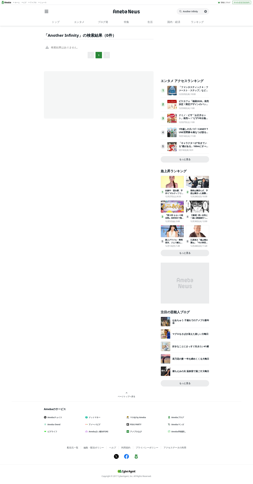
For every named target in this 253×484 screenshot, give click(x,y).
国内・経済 (173, 22)
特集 (126, 22)
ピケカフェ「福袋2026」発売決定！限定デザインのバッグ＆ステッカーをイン (194, 104)
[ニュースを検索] (193, 11)
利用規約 (125, 447)
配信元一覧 (72, 447)
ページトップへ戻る (126, 395)
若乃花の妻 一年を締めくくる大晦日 (190, 358)
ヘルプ (112, 447)
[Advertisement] (73, 94)
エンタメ (79, 22)
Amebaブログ (177, 417)
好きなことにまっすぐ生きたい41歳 (190, 346)
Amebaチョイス (54, 417)
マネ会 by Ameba (137, 417)
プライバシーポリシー (147, 447)
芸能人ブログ (225, 2)
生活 (150, 22)
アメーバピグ (94, 424)
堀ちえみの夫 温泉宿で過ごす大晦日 (190, 371)
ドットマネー (94, 417)
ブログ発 (103, 22)
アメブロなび (135, 431)
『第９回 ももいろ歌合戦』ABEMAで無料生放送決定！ (174, 218)
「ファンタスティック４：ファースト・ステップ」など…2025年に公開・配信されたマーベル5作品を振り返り (194, 92)
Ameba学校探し (178, 431)
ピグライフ (52, 431)
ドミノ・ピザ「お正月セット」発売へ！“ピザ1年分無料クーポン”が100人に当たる (193, 118)
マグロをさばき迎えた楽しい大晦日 (190, 333)
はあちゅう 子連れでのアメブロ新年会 (190, 321)
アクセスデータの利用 (175, 447)
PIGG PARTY (135, 424)
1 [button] (98, 55)
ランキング (197, 22)
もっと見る (185, 159)
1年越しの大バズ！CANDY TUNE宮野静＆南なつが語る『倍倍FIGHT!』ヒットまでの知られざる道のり (194, 133)
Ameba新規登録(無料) (242, 2)
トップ (56, 22)
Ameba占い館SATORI (98, 431)
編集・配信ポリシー (94, 447)
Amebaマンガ (177, 424)
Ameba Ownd (53, 424)
